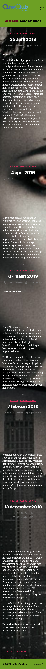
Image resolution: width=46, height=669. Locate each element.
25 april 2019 (23, 39)
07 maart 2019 (23, 276)
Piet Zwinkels (18, 45)
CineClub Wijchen (18, 664)
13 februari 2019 (35, 282)
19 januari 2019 (35, 412)
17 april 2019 (35, 45)
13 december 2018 (23, 507)
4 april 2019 (23, 172)
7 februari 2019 (23, 406)
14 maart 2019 (35, 179)
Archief (14, 33)
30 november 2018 (25, 517)
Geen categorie (28, 33)
